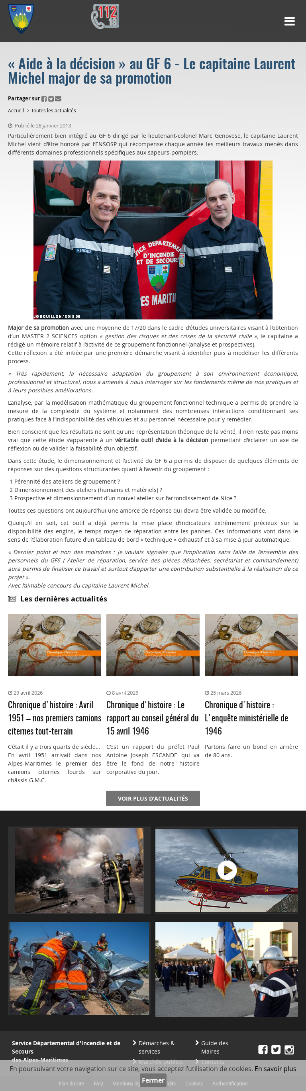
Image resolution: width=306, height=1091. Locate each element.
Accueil (16, 110)
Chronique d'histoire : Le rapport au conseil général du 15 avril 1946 (152, 718)
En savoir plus (275, 1068)
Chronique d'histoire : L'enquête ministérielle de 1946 (246, 718)
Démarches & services (157, 1047)
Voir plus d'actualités (153, 798)
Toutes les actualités (53, 110)
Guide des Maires (214, 1047)
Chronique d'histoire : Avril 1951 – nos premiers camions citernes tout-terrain (54, 718)
